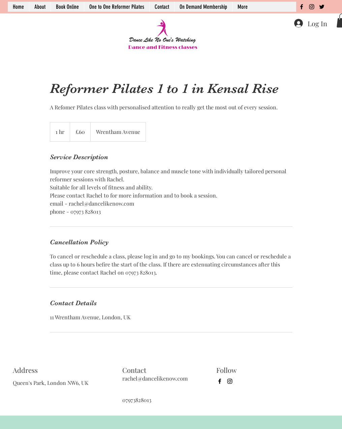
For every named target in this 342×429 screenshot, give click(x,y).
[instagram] (311, 6)
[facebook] (301, 6)
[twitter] (321, 6)
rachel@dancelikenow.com (155, 378)
